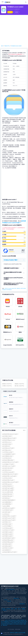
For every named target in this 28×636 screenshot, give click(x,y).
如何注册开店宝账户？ (7, 444)
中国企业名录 (22, 622)
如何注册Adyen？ (6, 498)
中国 (15, 288)
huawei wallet (11, 288)
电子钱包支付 (9, 289)
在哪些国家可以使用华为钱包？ (11, 268)
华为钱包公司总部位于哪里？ (11, 260)
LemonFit (14, 624)
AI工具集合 (18, 620)
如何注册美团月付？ (7, 550)
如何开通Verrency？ (7, 442)
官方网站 (10, 12)
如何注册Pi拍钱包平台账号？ (9, 538)
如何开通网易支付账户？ (8, 456)
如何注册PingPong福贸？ (8, 488)
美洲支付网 (5, 616)
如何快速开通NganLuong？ (9, 440)
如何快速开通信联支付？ (8, 486)
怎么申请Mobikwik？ (7, 458)
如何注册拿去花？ (6, 446)
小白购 (12, 622)
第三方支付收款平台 (10, 589)
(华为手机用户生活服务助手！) (16, 54)
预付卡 (19, 608)
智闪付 (6, 620)
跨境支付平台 (16, 598)
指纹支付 (5, 289)
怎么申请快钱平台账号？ (8, 510)
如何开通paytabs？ (7, 450)
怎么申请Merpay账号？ (8, 528)
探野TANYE (5, 625)
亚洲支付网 (13, 615)
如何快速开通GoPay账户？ (8, 480)
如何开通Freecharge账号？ (9, 508)
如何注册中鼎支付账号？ (8, 468)
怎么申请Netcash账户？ (8, 452)
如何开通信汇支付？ (7, 522)
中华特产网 (10, 620)
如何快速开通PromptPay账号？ (9, 476)
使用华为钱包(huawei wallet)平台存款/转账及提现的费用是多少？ (13, 283)
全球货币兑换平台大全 (5, 618)
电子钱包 (8, 608)
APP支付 (6, 288)
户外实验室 (11, 621)
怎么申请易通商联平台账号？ (9, 454)
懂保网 (10, 624)
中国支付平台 (7, 46)
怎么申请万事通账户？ (7, 526)
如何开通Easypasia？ (7, 484)
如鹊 (5, 624)
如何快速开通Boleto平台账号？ (9, 438)
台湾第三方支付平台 (7, 386)
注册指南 (16, 12)
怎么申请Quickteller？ (7, 478)
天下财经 (17, 622)
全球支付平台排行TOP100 (16, 618)
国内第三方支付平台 (7, 384)
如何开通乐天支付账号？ (8, 548)
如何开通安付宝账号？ (7, 436)
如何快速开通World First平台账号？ (10, 462)
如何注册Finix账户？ (7, 512)
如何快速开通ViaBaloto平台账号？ (10, 434)
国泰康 (3, 624)
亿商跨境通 (22, 620)
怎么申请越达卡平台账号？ (8, 464)
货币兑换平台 (22, 603)
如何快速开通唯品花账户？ (8, 460)
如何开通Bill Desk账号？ (8, 532)
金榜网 (15, 622)
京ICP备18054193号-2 (18, 634)
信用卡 (12, 608)
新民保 (17, 624)
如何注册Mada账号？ (7, 544)
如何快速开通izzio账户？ (8, 494)
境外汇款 (9, 601)
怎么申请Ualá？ (6, 514)
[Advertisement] (14, 30)
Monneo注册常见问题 (7, 492)
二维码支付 (18, 288)
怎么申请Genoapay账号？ (8, 472)
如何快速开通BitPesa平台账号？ (10, 552)
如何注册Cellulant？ (7, 470)
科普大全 (9, 622)
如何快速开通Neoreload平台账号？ (10, 482)
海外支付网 (23, 616)
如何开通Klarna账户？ (7, 524)
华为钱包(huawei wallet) (16, 46)
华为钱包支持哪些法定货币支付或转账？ (13, 272)
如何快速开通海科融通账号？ (9, 500)
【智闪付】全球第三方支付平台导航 (17, 632)
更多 (24, 430)
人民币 (21, 288)
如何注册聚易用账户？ (7, 502)
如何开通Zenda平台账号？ (8, 448)
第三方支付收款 (11, 629)
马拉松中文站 (23, 621)
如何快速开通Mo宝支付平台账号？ (10, 474)
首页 (2, 46)
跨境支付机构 (17, 629)
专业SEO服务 (15, 621)
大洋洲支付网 (11, 616)
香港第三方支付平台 (19, 384)
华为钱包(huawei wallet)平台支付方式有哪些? (13, 278)
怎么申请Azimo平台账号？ (8, 530)
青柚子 (8, 624)
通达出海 (14, 620)
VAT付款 (5, 599)
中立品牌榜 (5, 622)
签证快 (19, 621)
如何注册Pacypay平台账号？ (9, 518)
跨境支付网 (17, 616)
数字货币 (4, 610)
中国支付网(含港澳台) (5, 615)
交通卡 (16, 608)
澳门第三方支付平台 (19, 386)
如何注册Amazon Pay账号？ (9, 466)
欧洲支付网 (19, 615)
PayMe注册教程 (6, 506)
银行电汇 (4, 608)
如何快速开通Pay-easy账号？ (9, 516)
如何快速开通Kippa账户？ (8, 540)
